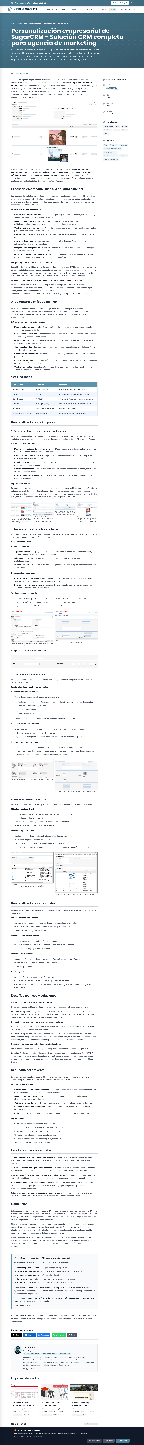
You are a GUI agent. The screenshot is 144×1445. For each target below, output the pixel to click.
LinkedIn (29, 1335)
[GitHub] (130, 9)
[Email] (122, 9)
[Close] (131, 3)
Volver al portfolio (19, 73)
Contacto (89, 9)
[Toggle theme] (98, 9)
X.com (16, 1335)
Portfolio (74, 9)
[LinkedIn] (126, 9)
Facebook (43, 1335)
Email (71, 1335)
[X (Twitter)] (134, 9)
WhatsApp (58, 1335)
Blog (81, 9)
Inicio (48, 9)
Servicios (64, 9)
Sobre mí (55, 9)
